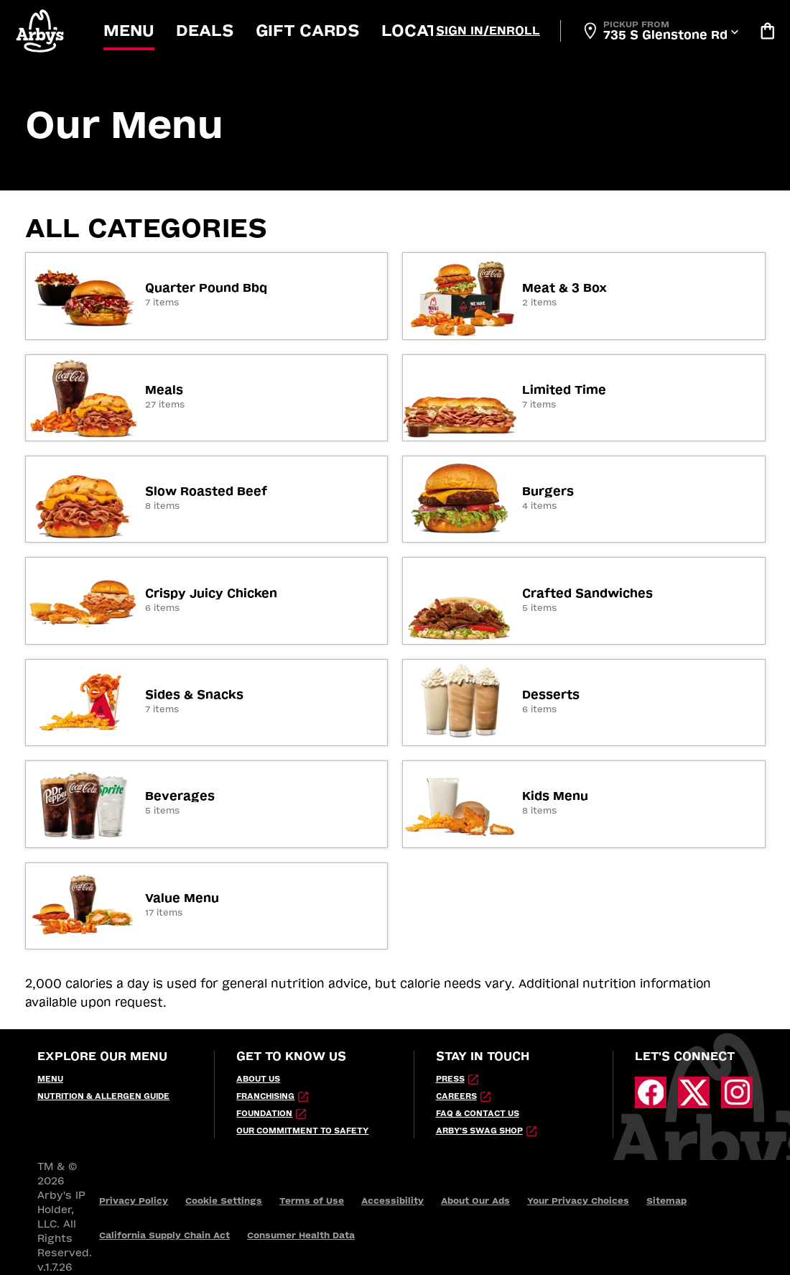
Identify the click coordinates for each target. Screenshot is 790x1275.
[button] (41, 30)
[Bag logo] (767, 31)
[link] (207, 295)
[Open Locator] (659, 31)
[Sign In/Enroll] (488, 31)
